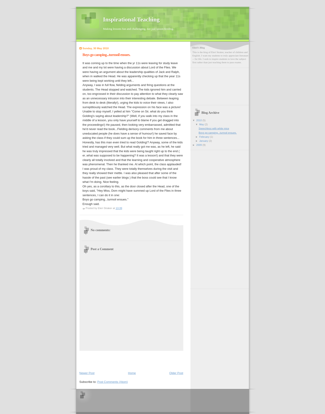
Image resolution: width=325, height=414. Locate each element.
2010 (199, 120)
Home (132, 373)
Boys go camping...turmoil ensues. (218, 132)
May (202, 124)
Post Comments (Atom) (112, 382)
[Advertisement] (105, 360)
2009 (199, 145)
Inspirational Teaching (131, 19)
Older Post (176, 373)
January (204, 141)
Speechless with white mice (214, 128)
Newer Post (87, 373)
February (204, 136)
